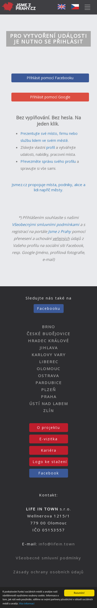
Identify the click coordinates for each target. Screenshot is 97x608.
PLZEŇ (48, 389)
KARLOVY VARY (49, 354)
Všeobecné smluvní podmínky (48, 557)
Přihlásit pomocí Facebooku (50, 77)
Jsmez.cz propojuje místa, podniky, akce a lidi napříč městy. (48, 187)
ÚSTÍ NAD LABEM (48, 403)
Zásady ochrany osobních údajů (48, 571)
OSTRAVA (48, 375)
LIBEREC (48, 361)
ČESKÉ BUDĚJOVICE (48, 333)
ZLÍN (48, 410)
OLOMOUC (48, 368)
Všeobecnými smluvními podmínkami (45, 224)
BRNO (48, 326)
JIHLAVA (49, 347)
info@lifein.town (57, 543)
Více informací (26, 603)
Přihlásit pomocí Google (50, 96)
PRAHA (48, 396)
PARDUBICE (48, 382)
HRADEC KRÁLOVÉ (48, 340)
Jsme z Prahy (59, 231)
